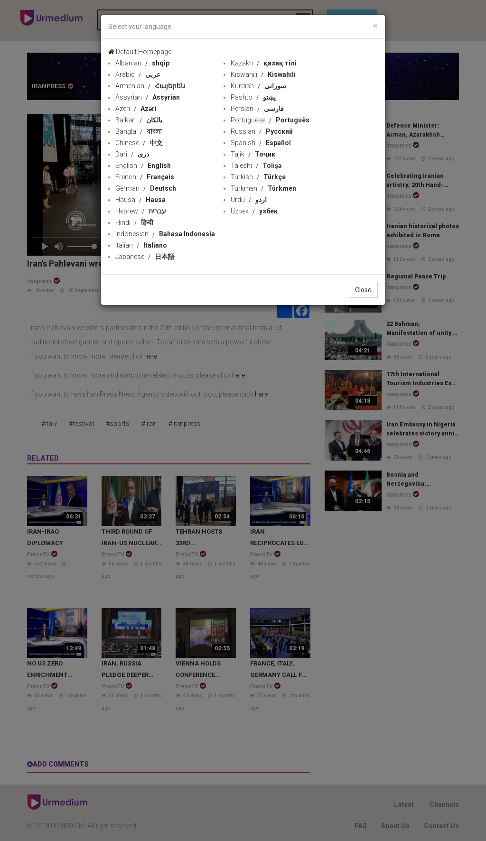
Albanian (142, 63)
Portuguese (270, 120)
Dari (132, 154)
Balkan (138, 120)
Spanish (261, 143)
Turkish (258, 177)
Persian (257, 108)
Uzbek (254, 211)
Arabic (137, 74)
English (143, 165)
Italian (141, 245)
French (144, 177)
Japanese (145, 256)
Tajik (253, 154)
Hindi (134, 222)
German (145, 188)
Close (363, 290)
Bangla (138, 131)
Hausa (140, 199)
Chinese (139, 143)
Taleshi (256, 165)
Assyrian (147, 97)
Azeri (136, 108)
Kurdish (258, 86)
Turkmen (263, 188)
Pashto (253, 97)
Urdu (249, 199)
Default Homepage (139, 51)
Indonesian (165, 234)
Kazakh (264, 63)
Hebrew (140, 211)
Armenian (150, 86)
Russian (262, 131)
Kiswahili (263, 74)
